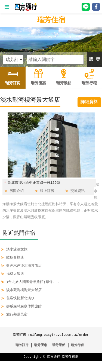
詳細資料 (89, 102)
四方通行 (53, 356)
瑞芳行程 (77, 345)
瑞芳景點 (58, 345)
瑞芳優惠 (40, 345)
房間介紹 (17, 191)
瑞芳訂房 (22, 345)
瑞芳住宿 (51, 20)
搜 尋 (94, 59)
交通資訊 (77, 191)
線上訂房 (47, 191)
